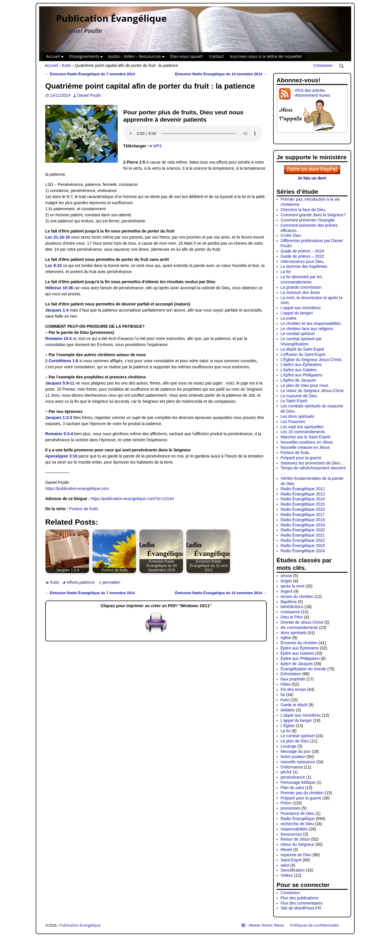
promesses (290, 808)
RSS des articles (310, 90)
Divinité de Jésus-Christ (302, 622)
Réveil (286, 849)
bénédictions (292, 606)
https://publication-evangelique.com (77, 488)
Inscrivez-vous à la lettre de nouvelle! (266, 56)
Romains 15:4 (58, 338)
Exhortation (291, 673)
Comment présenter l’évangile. (308, 220)
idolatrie (288, 710)
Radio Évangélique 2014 (303, 499)
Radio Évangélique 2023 (303, 545)
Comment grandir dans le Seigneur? (313, 215)
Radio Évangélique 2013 (303, 494)
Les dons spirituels (297, 416)
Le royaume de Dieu (299, 396)
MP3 (157, 146)
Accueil (56, 56)
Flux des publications (300, 898)
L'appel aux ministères (301, 715)
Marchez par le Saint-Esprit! (306, 437)
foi (283, 694)
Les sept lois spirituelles (302, 426)
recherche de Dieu (297, 823)
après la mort (292, 586)
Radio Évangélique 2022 (303, 540)
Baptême (289, 601)
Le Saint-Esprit (294, 400)
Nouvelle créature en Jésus (305, 447)
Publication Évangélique (111, 18)
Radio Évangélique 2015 (303, 504)
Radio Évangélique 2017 (303, 514)
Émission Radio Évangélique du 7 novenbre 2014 (90, 74)
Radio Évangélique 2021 (303, 535)
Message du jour (296, 751)
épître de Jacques (297, 663)
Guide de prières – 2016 (302, 251)
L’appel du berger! (297, 313)
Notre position (293, 756)
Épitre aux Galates (297, 653)
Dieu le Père (292, 617)
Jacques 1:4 (56, 310)
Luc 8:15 (53, 265)
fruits (66, 65)
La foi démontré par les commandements (301, 279)
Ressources (291, 834)
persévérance (293, 777)
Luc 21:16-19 (57, 237)
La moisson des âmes (300, 292)
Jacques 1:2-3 (58, 417)
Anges (286, 581)
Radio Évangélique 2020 (303, 530)
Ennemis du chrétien (299, 642)
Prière (286, 803)
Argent (287, 591)
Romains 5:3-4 (59, 433)
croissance (290, 612)
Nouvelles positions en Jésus (307, 442)
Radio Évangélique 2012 (303, 488)
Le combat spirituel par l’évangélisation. (301, 341)
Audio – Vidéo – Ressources (137, 56)
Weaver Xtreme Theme (266, 925)
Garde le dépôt (294, 704)
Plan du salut (292, 787)
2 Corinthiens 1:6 (61, 360)
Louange (289, 746)
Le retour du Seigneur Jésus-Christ (312, 390)
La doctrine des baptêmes (304, 266)
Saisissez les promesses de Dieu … (313, 463)
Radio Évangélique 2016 (303, 509)
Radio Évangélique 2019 (303, 525)
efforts (72, 582)
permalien (111, 582)
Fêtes (286, 684)
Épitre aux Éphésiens (300, 648)
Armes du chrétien (297, 596)
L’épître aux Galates (299, 369)
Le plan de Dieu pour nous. (305, 385)
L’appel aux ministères (301, 307)
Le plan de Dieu (295, 741)
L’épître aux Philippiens (301, 375)
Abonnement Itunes (312, 95)
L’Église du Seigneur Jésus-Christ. (311, 359)
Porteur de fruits (83, 508)
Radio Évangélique (298, 818)
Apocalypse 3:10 (61, 456)
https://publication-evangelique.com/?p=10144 (132, 498)
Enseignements (87, 56)
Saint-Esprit (291, 860)
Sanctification (293, 870)
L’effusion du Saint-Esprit (303, 354)
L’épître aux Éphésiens (301, 364)
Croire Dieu (291, 235)
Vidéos (287, 875)
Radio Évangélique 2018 (303, 519)
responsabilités (294, 829)
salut (285, 865)
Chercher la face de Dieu (303, 209)
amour (286, 575)
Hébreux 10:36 (59, 288)
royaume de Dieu (296, 854)
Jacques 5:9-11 (59, 383)
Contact (216, 56)
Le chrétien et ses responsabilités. (311, 323)
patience (87, 582)
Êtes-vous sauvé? (186, 56)
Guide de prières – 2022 (302, 256)
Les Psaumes (293, 421)
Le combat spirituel (298, 333)
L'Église (288, 725)
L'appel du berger (296, 720)
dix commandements (299, 627)
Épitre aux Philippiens (300, 658)
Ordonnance (292, 767)
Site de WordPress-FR (301, 908)
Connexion (323, 65)
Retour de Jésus (295, 839)
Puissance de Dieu (298, 813)
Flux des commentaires (302, 903)
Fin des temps (293, 689)
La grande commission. (302, 287)
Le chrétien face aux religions (307, 328)
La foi (286, 271)
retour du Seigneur (297, 844)
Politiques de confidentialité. (314, 925)
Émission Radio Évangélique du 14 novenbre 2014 (221, 74)
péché (286, 772)
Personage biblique (298, 782)
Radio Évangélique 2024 (303, 550)
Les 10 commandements (303, 431)
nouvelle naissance (298, 762)
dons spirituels (294, 632)
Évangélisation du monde (303, 669)
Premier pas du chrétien (302, 792)
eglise (286, 637)
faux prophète (293, 679)
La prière (289, 318)
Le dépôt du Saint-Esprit (302, 349)
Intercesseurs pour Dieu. (303, 261)
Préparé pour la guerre (301, 457)
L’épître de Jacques (298, 380)
